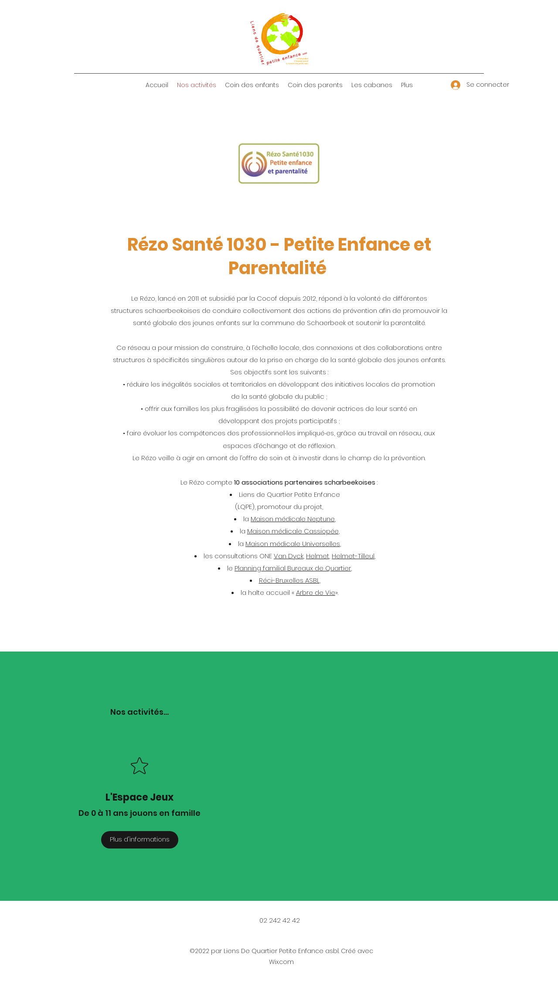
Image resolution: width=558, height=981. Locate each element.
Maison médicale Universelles (292, 543)
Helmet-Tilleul (353, 555)
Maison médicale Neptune (293, 518)
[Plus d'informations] (139, 840)
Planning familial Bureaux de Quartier (293, 568)
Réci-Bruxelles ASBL (289, 580)
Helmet (317, 555)
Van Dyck (288, 555)
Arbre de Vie (315, 592)
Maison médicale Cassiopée (293, 531)
